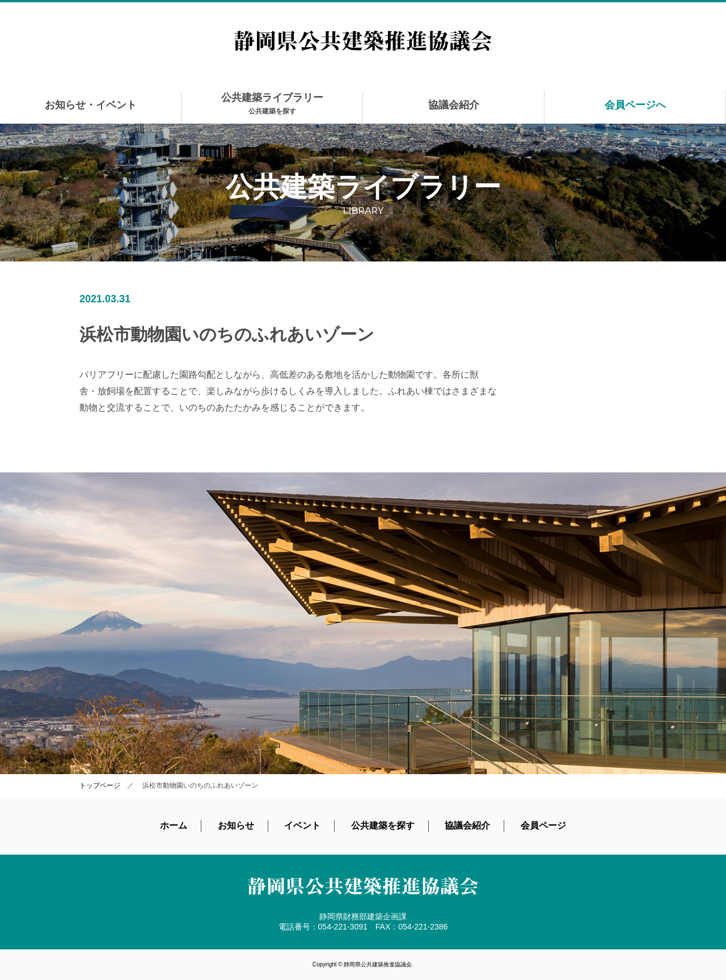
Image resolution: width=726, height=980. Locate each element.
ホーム (173, 825)
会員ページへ (635, 105)
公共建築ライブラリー (272, 103)
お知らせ (236, 825)
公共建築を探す (383, 825)
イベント (302, 825)
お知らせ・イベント (91, 105)
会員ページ (543, 825)
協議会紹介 (453, 105)
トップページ (99, 785)
